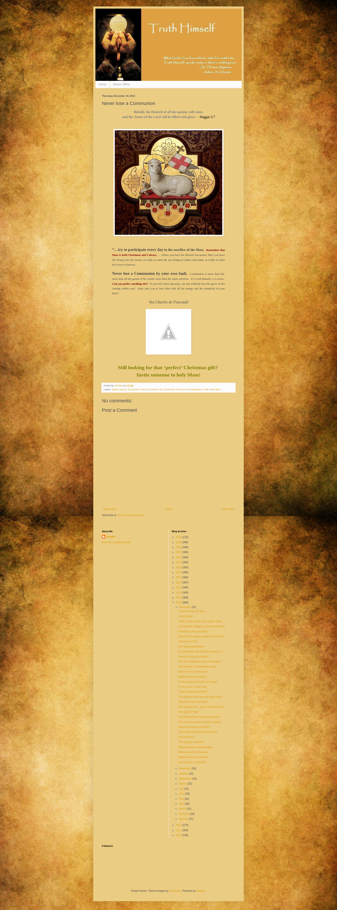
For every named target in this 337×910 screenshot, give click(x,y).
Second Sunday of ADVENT (194, 727)
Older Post (228, 509)
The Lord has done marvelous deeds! (199, 722)
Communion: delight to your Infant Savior (201, 626)
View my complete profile (116, 542)
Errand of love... (187, 737)
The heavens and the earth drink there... (201, 696)
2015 (179, 592)
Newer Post (109, 509)
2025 (179, 542)
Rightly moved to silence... (193, 676)
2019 (179, 572)
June (182, 793)
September (185, 778)
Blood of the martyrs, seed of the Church (201, 636)
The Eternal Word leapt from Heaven (199, 716)
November (185, 768)
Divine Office (121, 84)
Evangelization (194, 389)
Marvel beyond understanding (195, 747)
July (181, 788)
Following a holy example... (193, 631)
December (185, 607)
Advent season (119, 389)
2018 (179, 577)
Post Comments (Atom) (131, 515)
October (184, 773)
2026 (179, 537)
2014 (179, 597)
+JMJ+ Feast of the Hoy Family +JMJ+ (200, 621)
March (183, 808)
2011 (179, 830)
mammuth (175, 890)
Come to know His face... (192, 611)
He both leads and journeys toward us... (201, 651)
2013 (179, 602)
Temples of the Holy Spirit (192, 701)
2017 (179, 582)
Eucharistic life (155, 389)
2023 (179, 552)
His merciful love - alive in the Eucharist (200, 707)
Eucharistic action (137, 389)
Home (102, 84)
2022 (179, 557)
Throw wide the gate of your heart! (197, 731)
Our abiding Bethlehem (191, 646)
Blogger (201, 890)
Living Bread (185, 616)
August (183, 783)
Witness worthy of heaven (193, 752)
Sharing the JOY (187, 641)
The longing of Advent (190, 742)
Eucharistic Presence (175, 389)
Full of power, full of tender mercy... (198, 666)
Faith (206, 389)
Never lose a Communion (192, 671)
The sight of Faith (188, 711)
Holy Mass (215, 389)
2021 (179, 562)
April (182, 803)
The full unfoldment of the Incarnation (199, 661)
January (184, 818)
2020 (179, 567)
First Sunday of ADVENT (192, 762)
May (181, 798)
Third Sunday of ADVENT (192, 691)
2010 (179, 835)
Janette (110, 536)
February (184, 813)
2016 (179, 587)
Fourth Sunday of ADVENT (193, 656)
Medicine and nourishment (193, 757)
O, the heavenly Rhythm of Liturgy (197, 681)
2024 (179, 547)
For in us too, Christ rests (192, 686)
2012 (179, 825)
